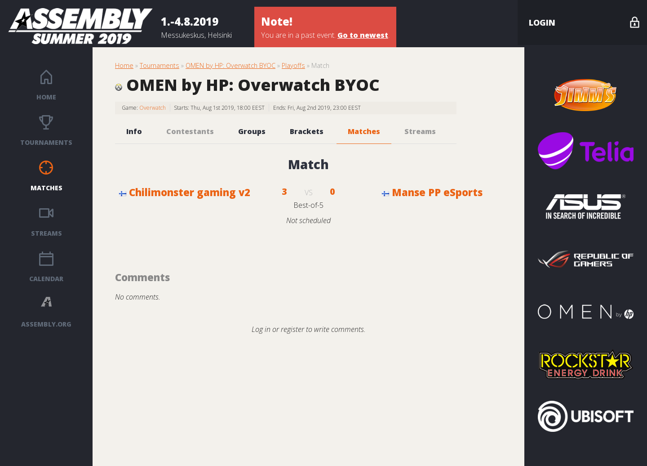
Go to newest (362, 35)
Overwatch (152, 108)
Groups (252, 131)
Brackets (307, 131)
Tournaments (46, 142)
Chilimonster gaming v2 (184, 192)
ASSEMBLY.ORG (46, 324)
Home (46, 97)
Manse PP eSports (432, 192)
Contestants (190, 131)
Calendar (46, 278)
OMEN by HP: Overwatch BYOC (230, 65)
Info (134, 131)
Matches (46, 188)
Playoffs (293, 65)
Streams (46, 233)
